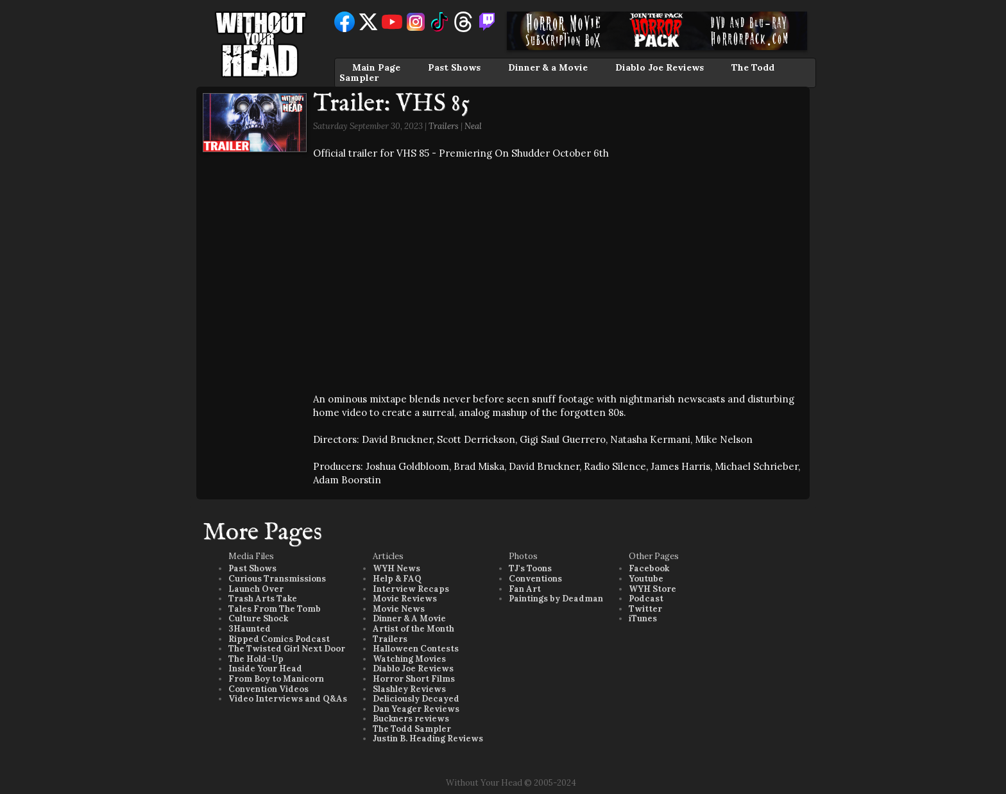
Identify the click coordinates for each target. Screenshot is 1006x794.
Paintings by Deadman (556, 598)
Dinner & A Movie (409, 618)
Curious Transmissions (277, 578)
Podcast (646, 598)
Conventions (535, 578)
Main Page (376, 67)
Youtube (646, 578)
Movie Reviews (405, 598)
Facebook (649, 568)
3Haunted (249, 628)
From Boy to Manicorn (276, 678)
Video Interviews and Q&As (287, 698)
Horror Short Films (414, 678)
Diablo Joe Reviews (659, 67)
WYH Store (652, 588)
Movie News (399, 608)
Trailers (444, 126)
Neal (473, 126)
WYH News (396, 568)
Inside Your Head (265, 668)
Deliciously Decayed (416, 698)
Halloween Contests (416, 648)
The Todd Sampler (412, 728)
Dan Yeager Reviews (416, 708)
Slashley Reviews (409, 689)
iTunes (643, 618)
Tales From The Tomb (274, 608)
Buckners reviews (411, 718)
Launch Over (256, 588)
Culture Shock (258, 618)
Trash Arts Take (262, 598)
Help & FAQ (397, 578)
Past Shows (454, 67)
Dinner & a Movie (548, 67)
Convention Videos (268, 689)
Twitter (645, 608)
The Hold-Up (256, 658)
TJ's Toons (530, 568)
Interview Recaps (411, 588)
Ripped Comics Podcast (279, 639)
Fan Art (525, 588)
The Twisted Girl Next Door (286, 648)
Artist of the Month (413, 628)
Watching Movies (409, 658)
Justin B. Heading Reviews (428, 738)
